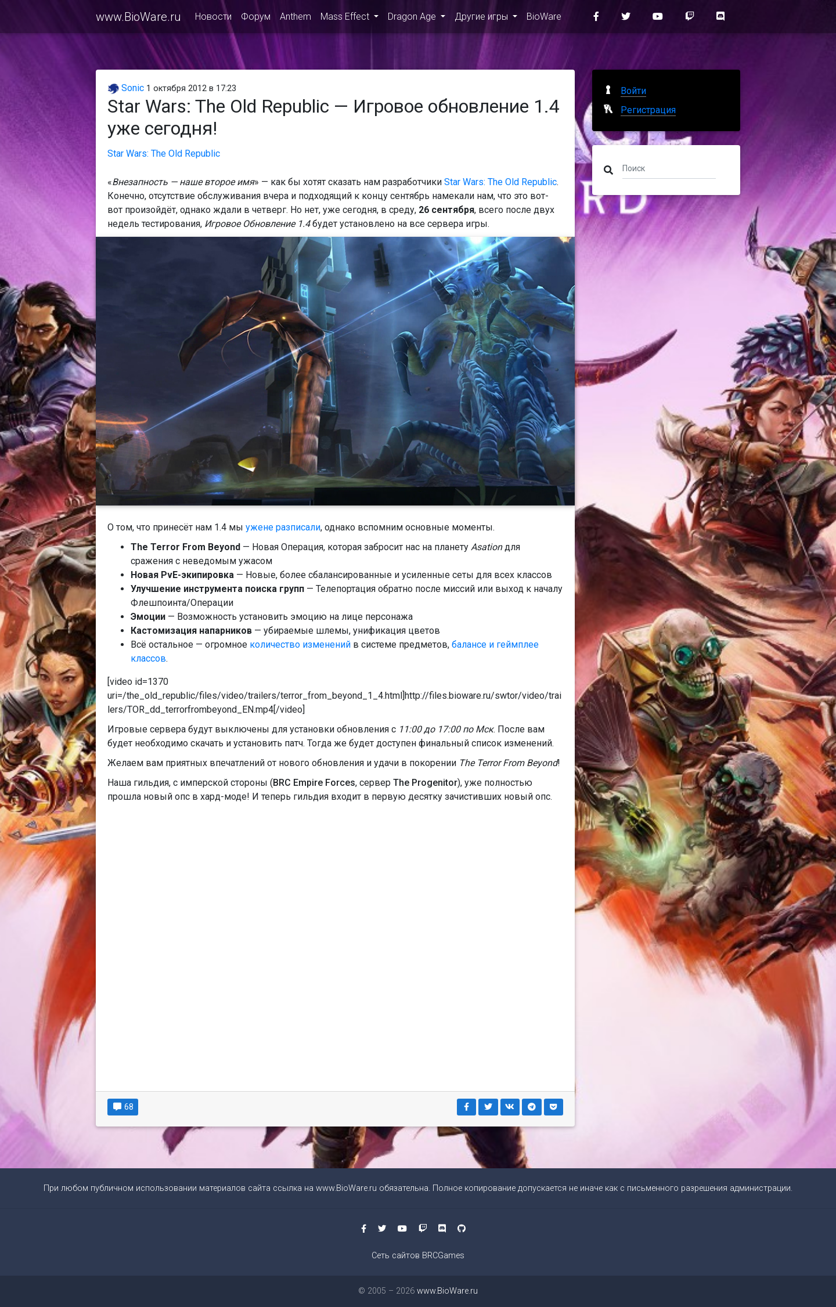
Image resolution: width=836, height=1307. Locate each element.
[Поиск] (669, 168)
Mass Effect (346, 18)
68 (123, 1106)
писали (305, 527)
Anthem (295, 18)
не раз (276, 527)
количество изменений (300, 644)
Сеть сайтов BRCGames (418, 1256)
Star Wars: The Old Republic (163, 153)
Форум (256, 18)
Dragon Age (413, 18)
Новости (213, 18)
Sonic (125, 87)
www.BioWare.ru (138, 19)
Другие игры (482, 18)
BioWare (544, 18)
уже (254, 527)
